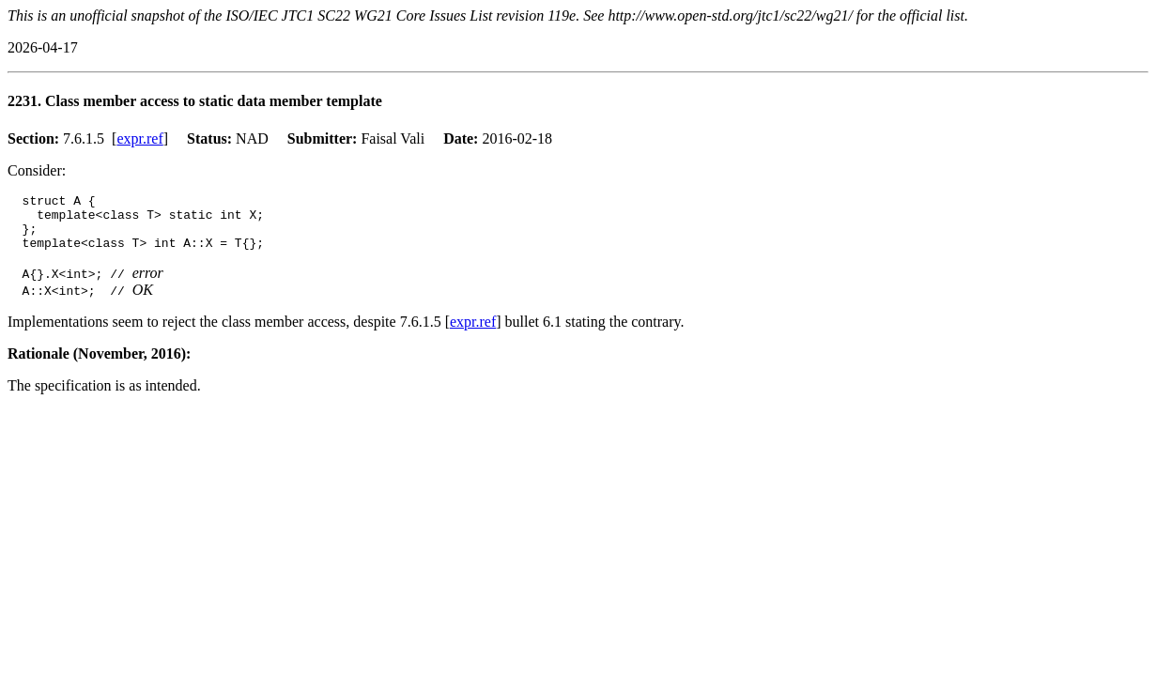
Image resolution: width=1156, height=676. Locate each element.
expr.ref (139, 138)
